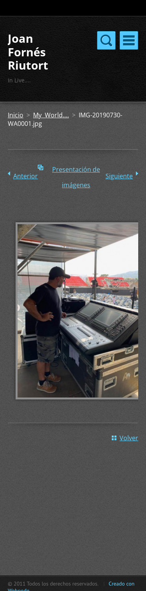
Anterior (25, 176)
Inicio (15, 115)
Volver (129, 438)
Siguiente (119, 176)
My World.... (51, 115)
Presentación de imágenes (76, 171)
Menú (129, 40)
